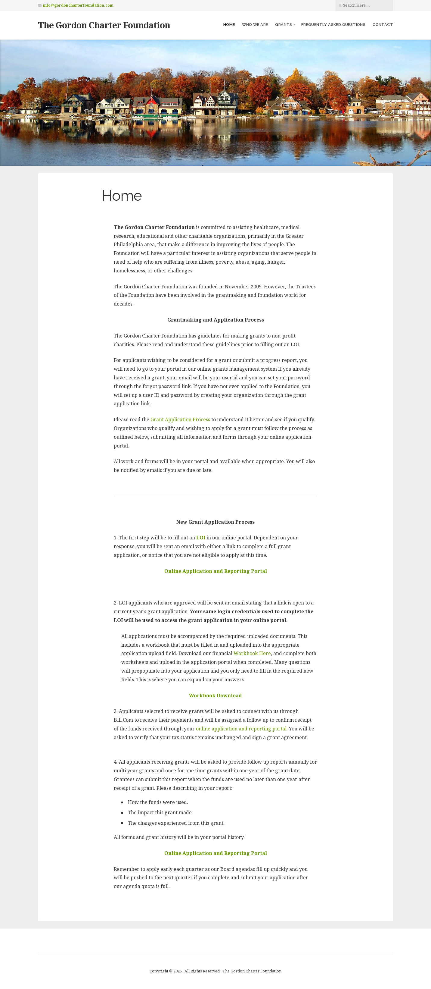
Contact (383, 24)
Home (229, 24)
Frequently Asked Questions (333, 24)
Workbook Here (252, 653)
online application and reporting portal (241, 728)
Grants (283, 24)
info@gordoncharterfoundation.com (78, 5)
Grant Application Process (180, 419)
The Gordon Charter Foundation (104, 25)
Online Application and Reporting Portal (215, 853)
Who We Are (255, 24)
